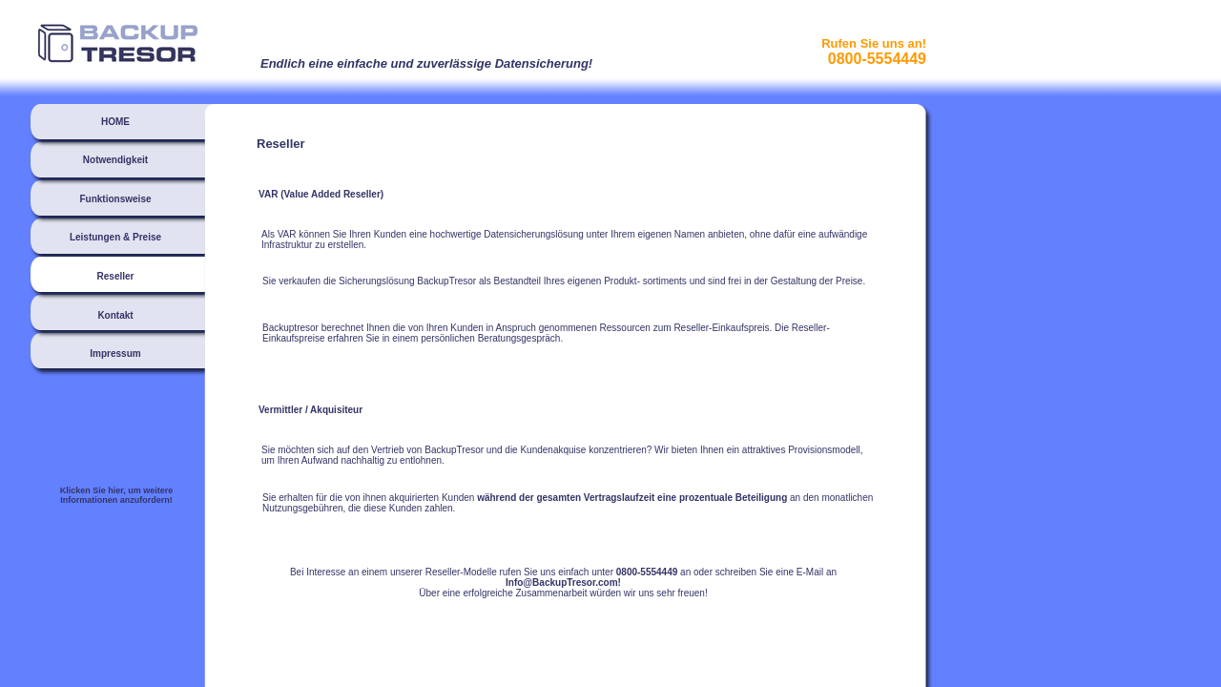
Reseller (116, 276)
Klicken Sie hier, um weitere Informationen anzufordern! (117, 495)
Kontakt (115, 315)
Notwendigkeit (115, 160)
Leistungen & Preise (115, 237)
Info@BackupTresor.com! (563, 582)
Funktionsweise (115, 199)
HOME (115, 121)
